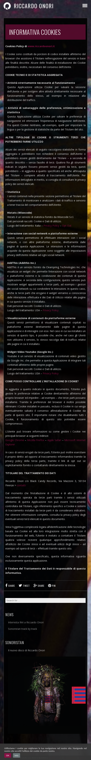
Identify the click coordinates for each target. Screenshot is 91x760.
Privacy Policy (51, 225)
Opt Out (66, 225)
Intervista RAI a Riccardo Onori (26, 622)
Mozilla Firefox (35, 440)
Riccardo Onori (29, 6)
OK (7, 755)
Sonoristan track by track (22, 628)
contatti (21, 485)
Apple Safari (54, 440)
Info (16, 755)
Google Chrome (14, 440)
